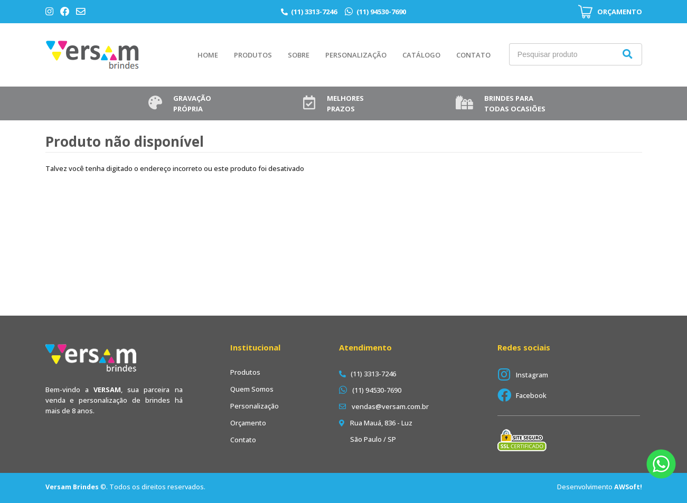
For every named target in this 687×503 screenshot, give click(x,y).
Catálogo (421, 55)
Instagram (532, 374)
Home (207, 55)
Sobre (298, 55)
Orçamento (248, 423)
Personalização (356, 55)
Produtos (253, 55)
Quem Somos (252, 389)
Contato (473, 55)
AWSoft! (628, 486)
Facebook (531, 395)
